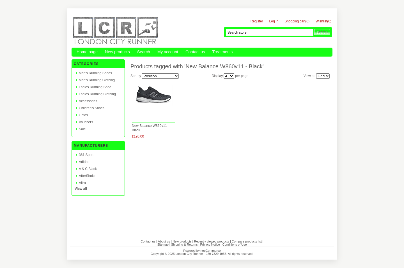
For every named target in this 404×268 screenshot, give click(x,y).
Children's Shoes (91, 108)
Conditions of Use (234, 244)
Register (257, 21)
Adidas (84, 162)
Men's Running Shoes (95, 73)
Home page (87, 52)
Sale (82, 129)
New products (117, 52)
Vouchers (86, 122)
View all (81, 189)
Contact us (195, 52)
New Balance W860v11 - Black (150, 128)
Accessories (88, 101)
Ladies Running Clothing (97, 94)
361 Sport (86, 155)
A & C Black (88, 169)
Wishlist (321, 21)
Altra (82, 183)
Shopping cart (294, 21)
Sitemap (162, 244)
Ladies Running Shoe (95, 87)
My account (167, 52)
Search (143, 52)
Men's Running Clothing (97, 80)
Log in (274, 21)
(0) (307, 21)
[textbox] (269, 32)
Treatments (222, 52)
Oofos (83, 115)
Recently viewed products (211, 241)
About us (164, 241)
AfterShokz (87, 176)
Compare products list (247, 241)
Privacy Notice (210, 244)
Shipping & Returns (184, 244)
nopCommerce (211, 250)
